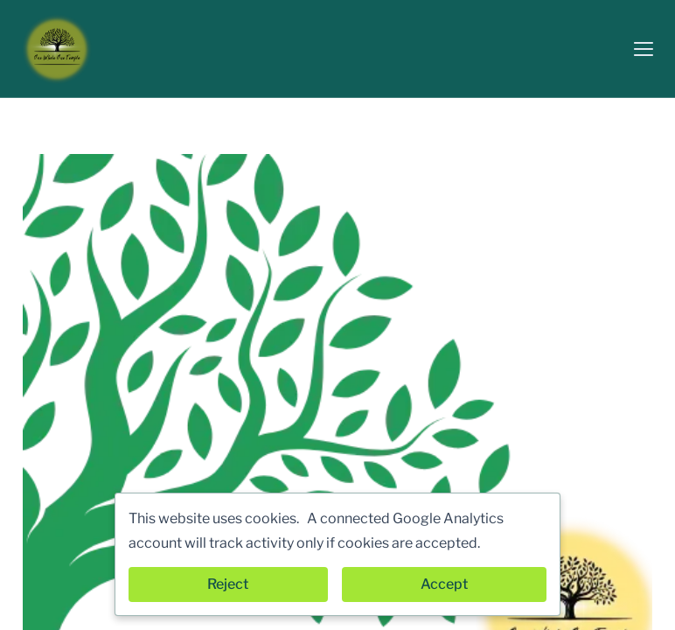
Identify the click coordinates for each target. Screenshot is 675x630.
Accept (444, 584)
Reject (227, 584)
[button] (643, 49)
